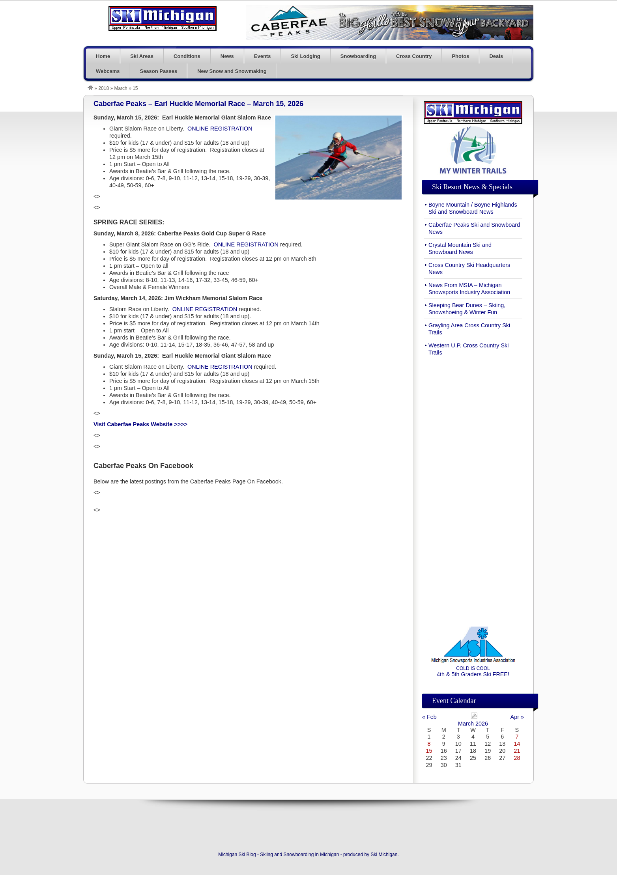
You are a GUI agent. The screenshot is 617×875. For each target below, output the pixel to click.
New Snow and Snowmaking (232, 71)
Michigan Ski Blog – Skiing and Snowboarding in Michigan (162, 18)
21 (517, 751)
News (227, 56)
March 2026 (473, 723)
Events (262, 56)
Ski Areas (141, 56)
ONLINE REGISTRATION (219, 128)
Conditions (187, 56)
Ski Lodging (305, 56)
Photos (460, 56)
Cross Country (414, 56)
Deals (496, 56)
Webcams (108, 71)
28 (517, 758)
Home (103, 56)
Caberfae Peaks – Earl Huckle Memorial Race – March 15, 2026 (198, 104)
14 (517, 744)
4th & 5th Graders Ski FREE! (473, 671)
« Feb (429, 717)
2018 (103, 88)
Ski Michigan (383, 854)
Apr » (517, 717)
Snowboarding (358, 56)
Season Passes (158, 71)
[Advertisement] (473, 483)
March (120, 88)
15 (429, 751)
